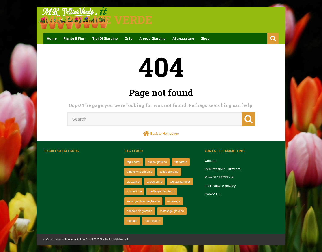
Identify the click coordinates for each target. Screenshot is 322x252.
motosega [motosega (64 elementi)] (173, 201)
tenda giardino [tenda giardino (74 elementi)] (169, 171)
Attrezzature (183, 38)
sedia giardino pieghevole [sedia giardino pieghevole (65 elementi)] (143, 201)
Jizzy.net (234, 169)
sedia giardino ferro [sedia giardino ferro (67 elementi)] (161, 191)
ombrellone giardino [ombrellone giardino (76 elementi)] (139, 171)
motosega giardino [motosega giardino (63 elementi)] (172, 211)
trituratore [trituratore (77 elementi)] (180, 162)
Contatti (210, 160)
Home (52, 38)
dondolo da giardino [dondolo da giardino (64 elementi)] (139, 211)
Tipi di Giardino (105, 38)
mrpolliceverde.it (68, 239)
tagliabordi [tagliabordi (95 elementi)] (133, 162)
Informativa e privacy (220, 186)
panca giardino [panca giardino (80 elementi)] (157, 162)
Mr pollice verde (97, 19)
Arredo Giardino (152, 38)
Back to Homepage (164, 133)
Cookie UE (213, 194)
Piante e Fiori (74, 38)
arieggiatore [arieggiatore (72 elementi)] (154, 181)
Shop (205, 38)
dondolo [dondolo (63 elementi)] (132, 221)
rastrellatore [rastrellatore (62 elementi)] (152, 221)
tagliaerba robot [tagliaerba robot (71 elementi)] (180, 181)
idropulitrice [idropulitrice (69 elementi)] (134, 191)
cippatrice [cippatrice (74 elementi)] (133, 181)
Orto (129, 38)
